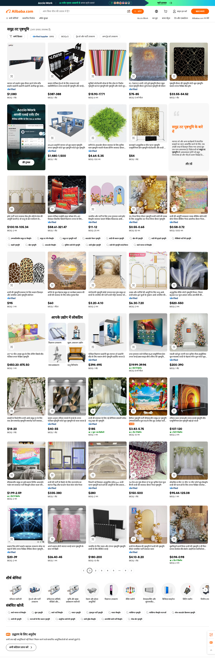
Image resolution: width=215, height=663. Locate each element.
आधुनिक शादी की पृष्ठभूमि (65, 619)
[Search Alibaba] (84, 11)
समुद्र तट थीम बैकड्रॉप (45, 238)
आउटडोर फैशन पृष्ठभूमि (91, 238)
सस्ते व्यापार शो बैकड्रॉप (143, 245)
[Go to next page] (131, 570)
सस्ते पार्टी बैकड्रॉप (55, 612)
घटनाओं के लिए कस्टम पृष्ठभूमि (38, 619)
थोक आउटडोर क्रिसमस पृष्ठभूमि (183, 612)
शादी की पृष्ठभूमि (14, 619)
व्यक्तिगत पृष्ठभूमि (133, 612)
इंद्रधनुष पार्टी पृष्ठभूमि (94, 612)
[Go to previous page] (83, 570)
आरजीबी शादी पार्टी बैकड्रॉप (112, 619)
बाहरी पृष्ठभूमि (14, 245)
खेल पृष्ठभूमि (30, 245)
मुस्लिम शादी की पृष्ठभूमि (71, 245)
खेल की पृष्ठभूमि (136, 238)
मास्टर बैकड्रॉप (114, 612)
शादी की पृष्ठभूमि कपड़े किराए (117, 245)
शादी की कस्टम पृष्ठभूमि (115, 238)
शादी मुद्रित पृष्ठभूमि (93, 245)
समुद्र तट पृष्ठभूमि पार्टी (68, 238)
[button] (128, 11)
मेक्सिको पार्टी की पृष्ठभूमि (181, 238)
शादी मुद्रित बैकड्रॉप (88, 619)
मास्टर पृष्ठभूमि (75, 612)
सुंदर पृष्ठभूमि (37, 612)
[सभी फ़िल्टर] (16, 36)
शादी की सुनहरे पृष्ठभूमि (157, 238)
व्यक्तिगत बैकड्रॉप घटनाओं (156, 612)
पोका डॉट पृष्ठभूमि (135, 619)
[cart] (166, 12)
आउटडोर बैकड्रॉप (49, 245)
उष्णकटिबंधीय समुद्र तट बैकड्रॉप (19, 238)
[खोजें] (138, 11)
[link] (211, 635)
